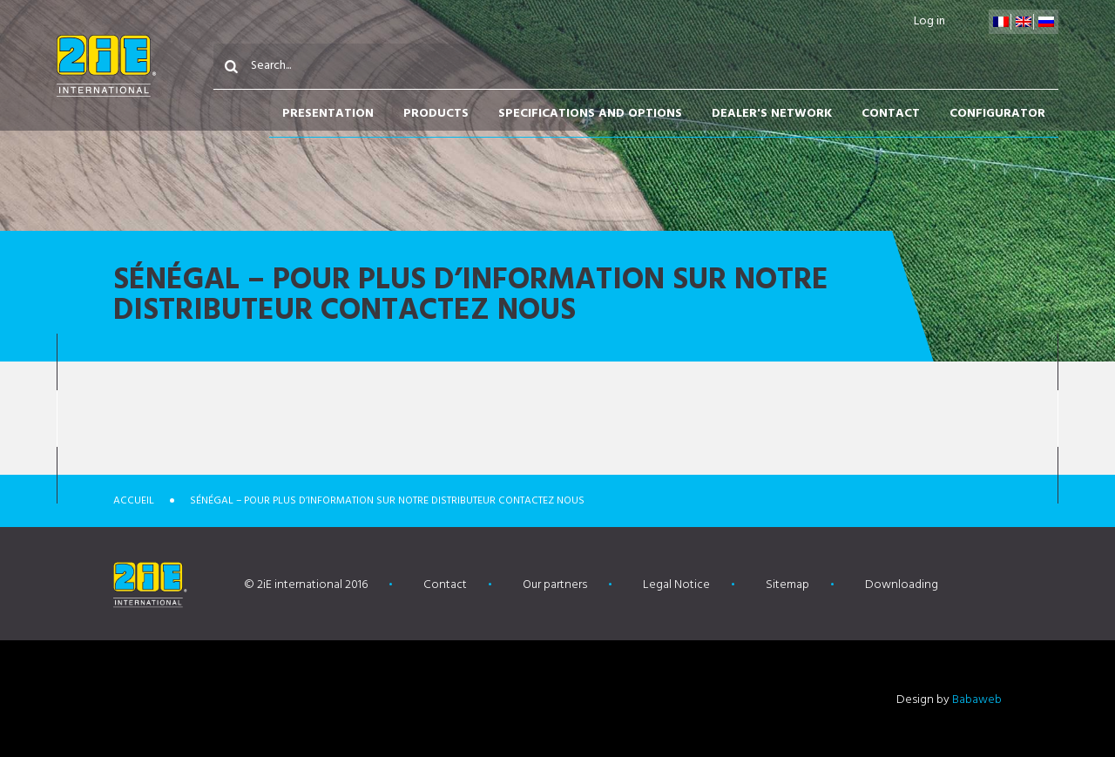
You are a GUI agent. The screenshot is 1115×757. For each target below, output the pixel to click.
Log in (929, 21)
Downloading (901, 585)
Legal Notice (676, 585)
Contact (891, 114)
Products (436, 114)
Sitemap (787, 585)
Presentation (328, 114)
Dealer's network (772, 114)
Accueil (133, 501)
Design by (949, 700)
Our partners (555, 585)
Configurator (997, 114)
